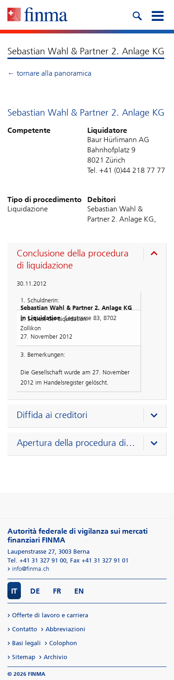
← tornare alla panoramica (49, 73)
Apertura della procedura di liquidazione (76, 442)
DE (35, 591)
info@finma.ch (30, 568)
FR (57, 591)
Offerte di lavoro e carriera (50, 615)
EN (79, 591)
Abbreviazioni (65, 629)
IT (14, 591)
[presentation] (89, 260)
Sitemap (23, 657)
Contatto (24, 629)
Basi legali (26, 643)
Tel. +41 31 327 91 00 (36, 560)
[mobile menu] (157, 15)
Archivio (55, 657)
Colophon (63, 643)
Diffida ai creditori (52, 414)
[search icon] (137, 15)
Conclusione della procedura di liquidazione (73, 259)
